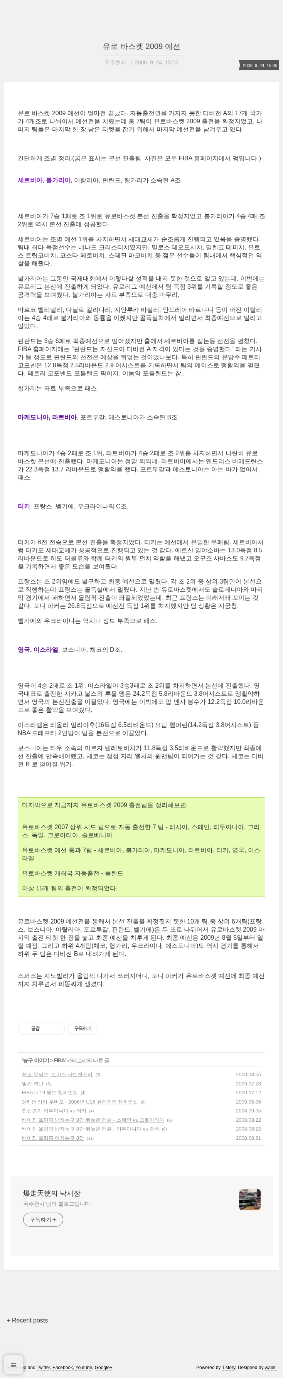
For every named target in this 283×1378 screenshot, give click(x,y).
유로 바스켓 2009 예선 (141, 46)
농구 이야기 (36, 1060)
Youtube (83, 1367)
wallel (270, 1367)
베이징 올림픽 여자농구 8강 (53, 1138)
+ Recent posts (27, 1320)
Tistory (228, 1367)
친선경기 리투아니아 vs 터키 (54, 1111)
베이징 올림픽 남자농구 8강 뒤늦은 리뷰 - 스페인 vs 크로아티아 (93, 1120)
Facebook (62, 1367)
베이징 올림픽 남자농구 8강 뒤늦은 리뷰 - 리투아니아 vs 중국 (90, 1129)
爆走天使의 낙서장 (52, 1193)
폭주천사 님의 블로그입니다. (57, 1204)
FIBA (59, 1060)
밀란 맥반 (33, 1084)
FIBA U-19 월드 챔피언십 (50, 1092)
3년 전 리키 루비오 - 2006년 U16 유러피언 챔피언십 (80, 1102)
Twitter (43, 1367)
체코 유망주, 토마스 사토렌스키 (57, 1074)
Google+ (104, 1367)
